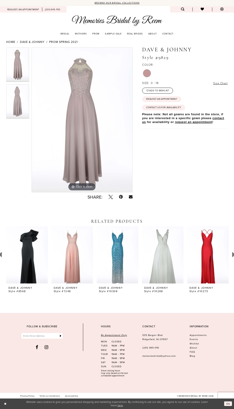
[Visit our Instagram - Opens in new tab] (46, 347)
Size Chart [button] (220, 83)
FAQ (192, 351)
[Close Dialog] (5, 404)
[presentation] (27, 254)
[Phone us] (52, 9)
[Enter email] (42, 336)
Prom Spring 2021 (63, 42)
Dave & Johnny (32, 42)
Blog (192, 356)
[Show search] (182, 9)
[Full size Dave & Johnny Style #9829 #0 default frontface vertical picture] (82, 120)
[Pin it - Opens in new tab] (121, 197)
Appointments (198, 335)
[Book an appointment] (23, 9)
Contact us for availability (163, 108)
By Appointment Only (114, 335)
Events (194, 339)
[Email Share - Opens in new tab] (131, 197)
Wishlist (194, 343)
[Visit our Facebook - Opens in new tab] (37, 347)
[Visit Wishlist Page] (202, 9)
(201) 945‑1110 (150, 347)
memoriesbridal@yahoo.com (159, 356)
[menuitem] (23, 9)
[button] (222, 9)
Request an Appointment (162, 99)
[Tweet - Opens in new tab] (111, 197)
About (193, 347)
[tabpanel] (17, 65)
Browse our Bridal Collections (117, 3)
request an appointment (193, 122)
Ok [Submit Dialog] (228, 404)
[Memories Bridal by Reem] (117, 20)
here (120, 405)
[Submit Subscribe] (60, 336)
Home (10, 42)
